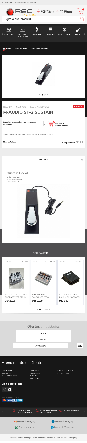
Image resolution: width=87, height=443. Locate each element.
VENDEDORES (34, 357)
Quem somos (6, 360)
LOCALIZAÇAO (7, 357)
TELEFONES (33, 362)
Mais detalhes (9, 142)
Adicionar (62, 124)
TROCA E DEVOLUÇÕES (9, 362)
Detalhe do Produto (39, 48)
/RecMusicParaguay (24, 408)
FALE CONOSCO (35, 360)
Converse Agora (24, 414)
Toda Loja (33, 2)
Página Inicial (8, 2)
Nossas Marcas (21, 2)
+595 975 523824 (66, 12)
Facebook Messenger (62, 414)
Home (6, 48)
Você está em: (21, 48)
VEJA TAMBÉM (41, 253)
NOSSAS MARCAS (63, 360)
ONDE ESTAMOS (35, 365)
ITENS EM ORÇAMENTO (65, 357)
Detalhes (60, 159)
